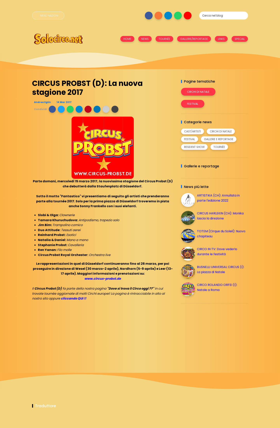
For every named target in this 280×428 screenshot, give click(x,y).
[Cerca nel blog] (223, 15)
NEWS (145, 39)
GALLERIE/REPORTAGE (194, 39)
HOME (127, 39)
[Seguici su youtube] (188, 15)
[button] (52, 109)
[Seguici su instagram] (158, 15)
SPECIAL (240, 39)
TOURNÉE (164, 39)
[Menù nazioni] (48, 15)
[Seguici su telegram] (168, 15)
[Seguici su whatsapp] (178, 15)
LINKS (221, 39)
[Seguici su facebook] (149, 15)
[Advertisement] (210, 333)
